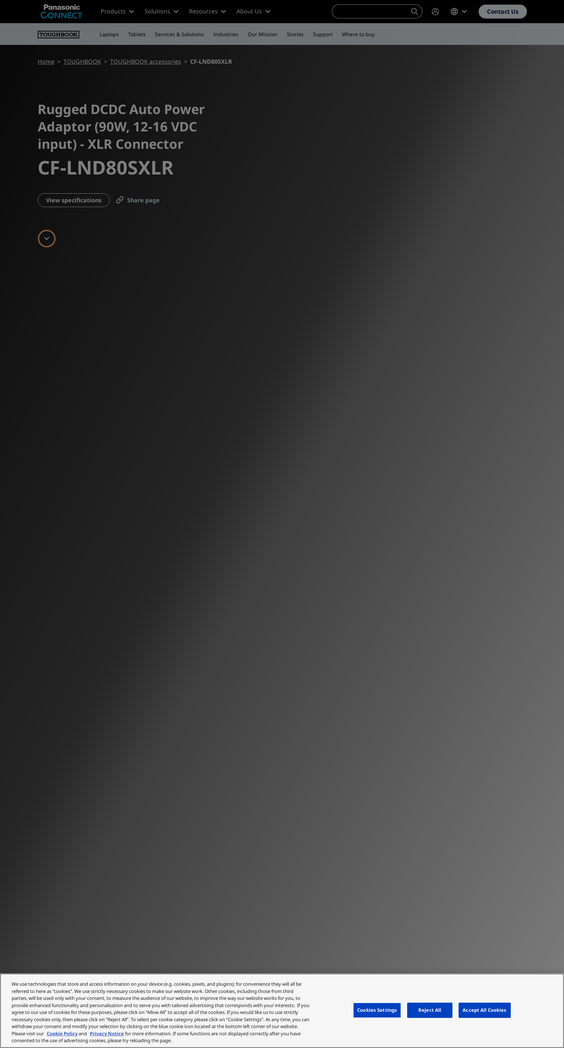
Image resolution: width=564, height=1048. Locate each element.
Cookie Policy (62, 1033)
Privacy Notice (107, 1033)
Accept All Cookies (484, 1010)
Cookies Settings (377, 1010)
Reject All (429, 1010)
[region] (282, 1010)
